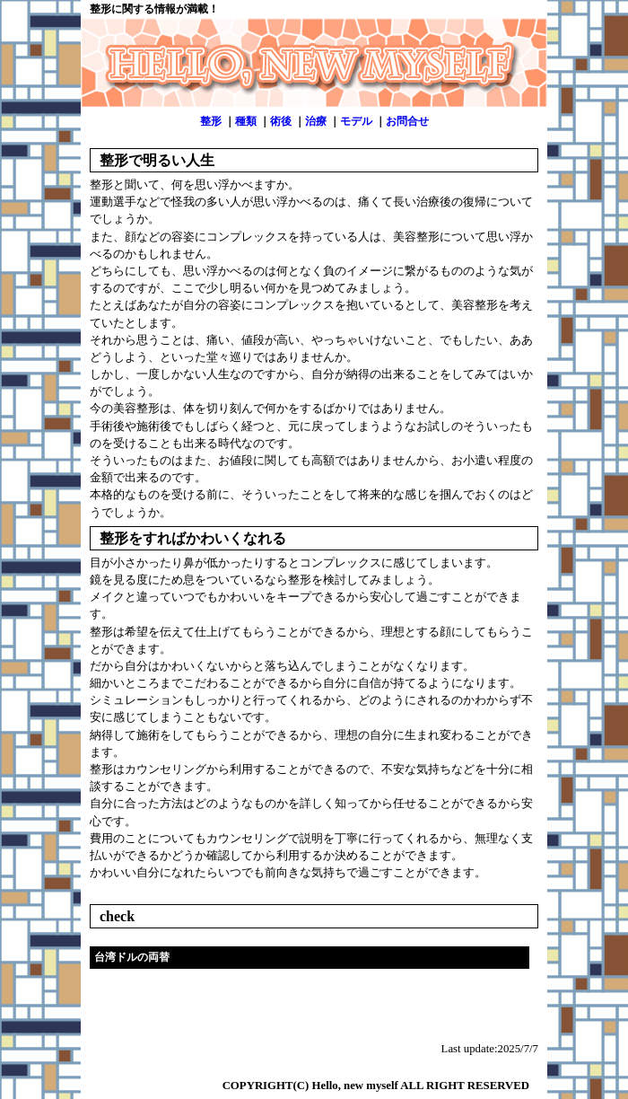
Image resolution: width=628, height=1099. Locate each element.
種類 (246, 121)
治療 (316, 121)
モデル (356, 121)
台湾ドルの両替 (132, 957)
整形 (211, 121)
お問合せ (407, 121)
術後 (281, 121)
